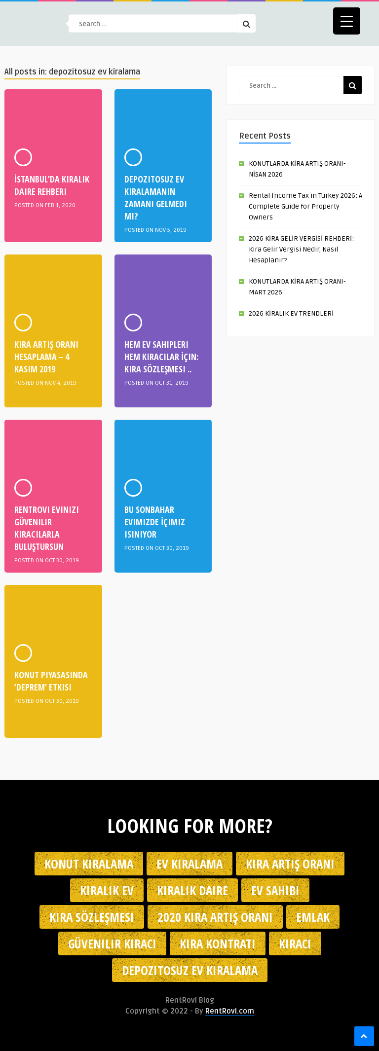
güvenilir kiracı (112, 943)
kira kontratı (218, 943)
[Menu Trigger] (346, 21)
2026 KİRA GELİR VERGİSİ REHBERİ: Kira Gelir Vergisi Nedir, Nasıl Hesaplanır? (301, 249)
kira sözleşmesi (91, 916)
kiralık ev (107, 890)
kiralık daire (192, 890)
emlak (313, 916)
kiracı (295, 943)
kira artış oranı (290, 863)
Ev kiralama (189, 863)
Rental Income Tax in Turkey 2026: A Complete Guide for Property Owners (305, 206)
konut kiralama (88, 863)
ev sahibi (275, 890)
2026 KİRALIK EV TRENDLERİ (291, 313)
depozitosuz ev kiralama (190, 970)
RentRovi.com (229, 1011)
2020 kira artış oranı (215, 916)
